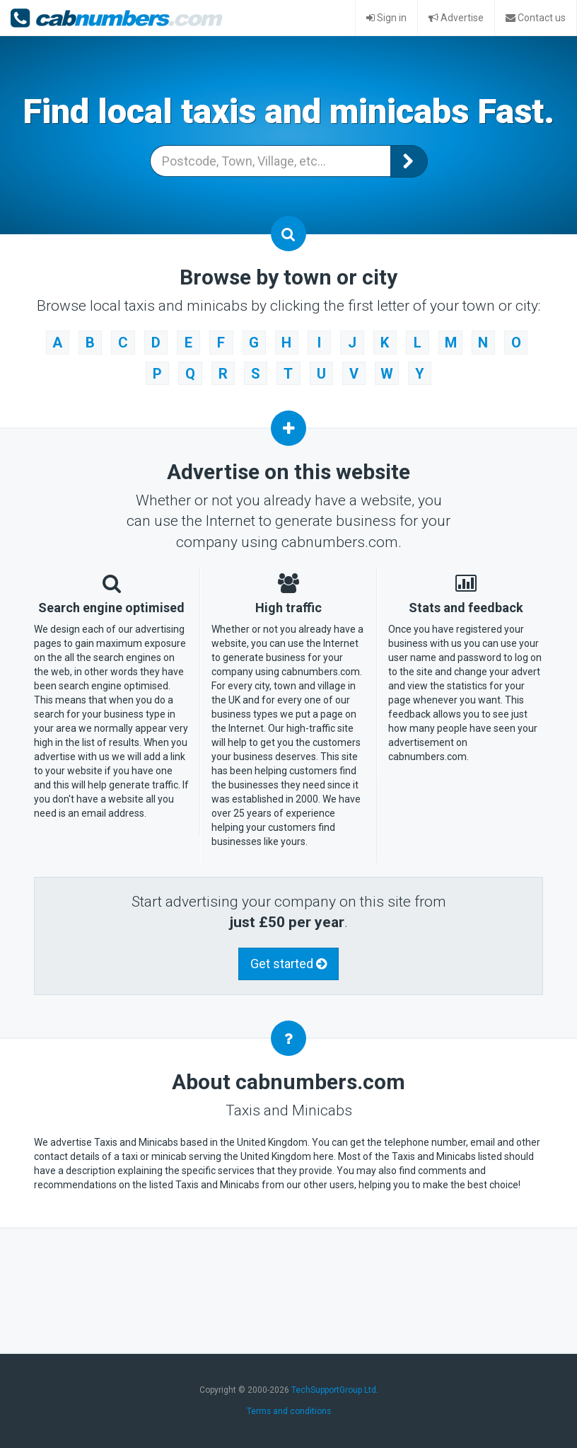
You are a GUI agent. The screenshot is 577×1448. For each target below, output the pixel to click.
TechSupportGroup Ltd (333, 1385)
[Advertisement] (291, 1284)
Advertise (456, 17)
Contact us (536, 17)
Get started (288, 958)
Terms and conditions (289, 1406)
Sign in (386, 17)
